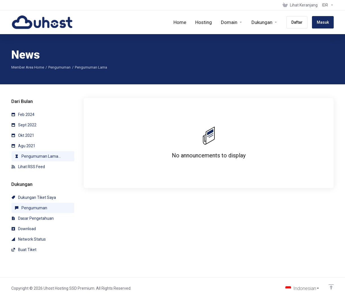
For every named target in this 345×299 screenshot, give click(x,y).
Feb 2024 (23, 114)
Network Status (29, 239)
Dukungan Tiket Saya (34, 197)
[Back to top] (331, 287)
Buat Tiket (24, 249)
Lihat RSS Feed (28, 166)
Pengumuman (59, 67)
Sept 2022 (24, 125)
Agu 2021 (23, 146)
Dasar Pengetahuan (33, 218)
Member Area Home (27, 67)
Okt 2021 (23, 135)
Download (24, 229)
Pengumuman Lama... (38, 156)
